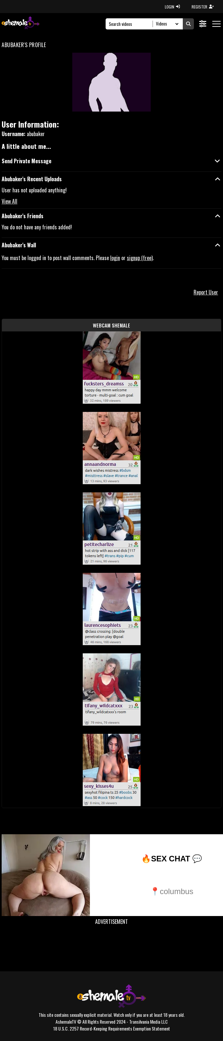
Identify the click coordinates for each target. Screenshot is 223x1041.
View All (9, 201)
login (115, 258)
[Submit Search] (188, 23)
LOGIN (172, 6)
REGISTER (203, 6)
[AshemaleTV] (21, 23)
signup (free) (140, 258)
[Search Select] (166, 23)
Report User (206, 292)
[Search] (131, 24)
